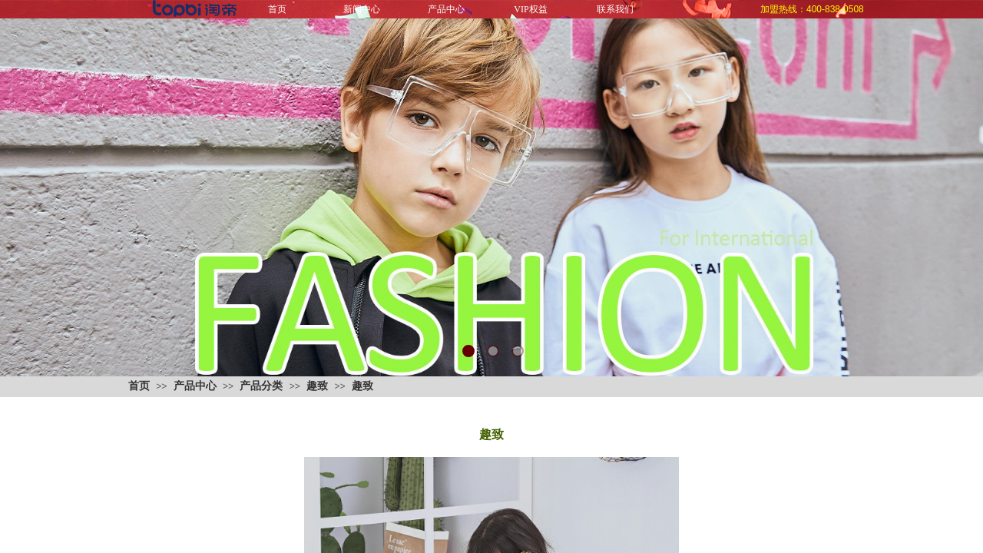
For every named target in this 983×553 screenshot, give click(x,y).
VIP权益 (530, 9)
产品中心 (446, 9)
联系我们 (615, 9)
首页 (277, 9)
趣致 (317, 386)
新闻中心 (361, 9)
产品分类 (261, 386)
